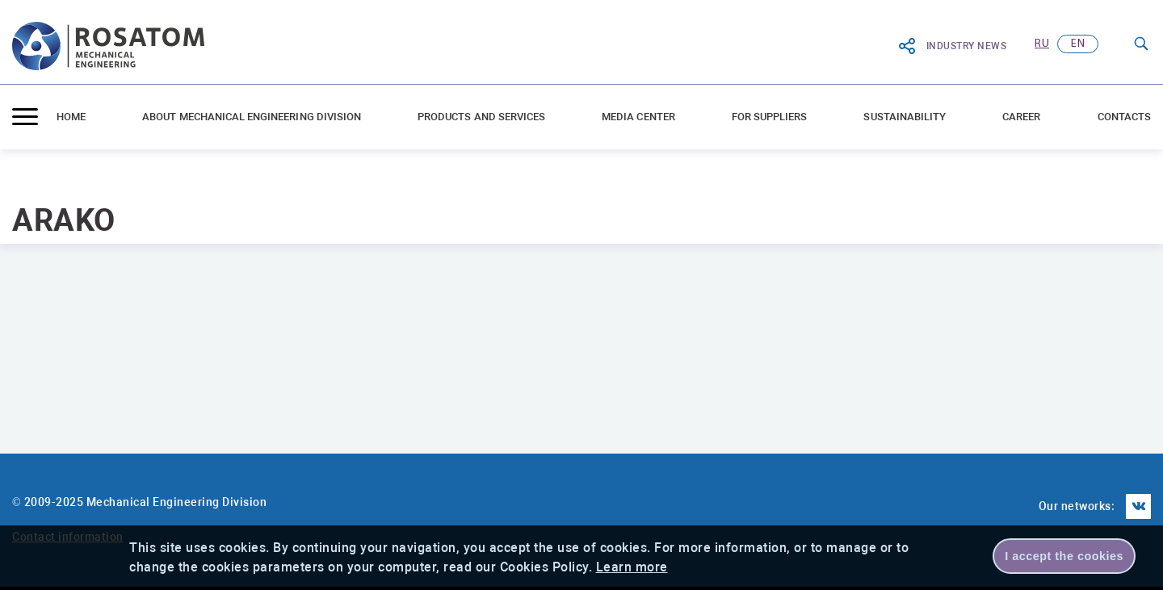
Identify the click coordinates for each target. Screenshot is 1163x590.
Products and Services (481, 117)
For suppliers (770, 117)
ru (1042, 44)
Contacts (1124, 117)
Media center (638, 117)
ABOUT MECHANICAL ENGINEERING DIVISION (251, 117)
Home (71, 117)
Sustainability (904, 117)
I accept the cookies (1064, 556)
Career (1021, 117)
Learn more (632, 567)
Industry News (952, 46)
